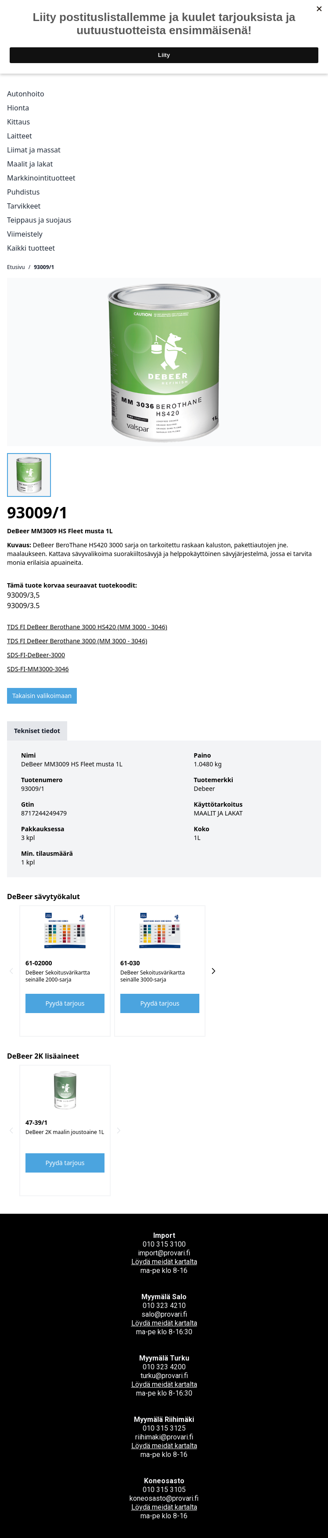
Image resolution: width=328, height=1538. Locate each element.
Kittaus (18, 122)
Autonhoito (25, 94)
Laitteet (19, 136)
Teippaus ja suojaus (39, 220)
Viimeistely (25, 234)
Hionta (18, 108)
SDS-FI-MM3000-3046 (38, 669)
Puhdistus (23, 192)
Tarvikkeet (23, 206)
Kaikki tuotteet (31, 248)
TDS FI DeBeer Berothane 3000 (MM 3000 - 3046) (77, 641)
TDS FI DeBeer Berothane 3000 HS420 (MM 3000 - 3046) (87, 627)
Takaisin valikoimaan (42, 695)
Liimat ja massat (34, 150)
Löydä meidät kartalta (164, 1262)
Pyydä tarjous (65, 1003)
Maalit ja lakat (30, 164)
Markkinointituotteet (41, 178)
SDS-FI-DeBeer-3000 (36, 655)
